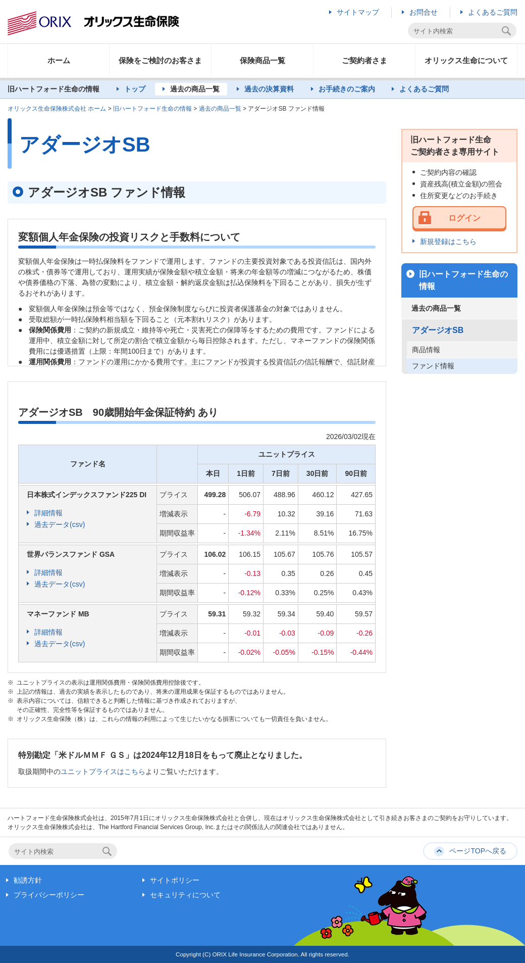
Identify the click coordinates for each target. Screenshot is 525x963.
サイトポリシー (174, 880)
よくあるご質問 (492, 12)
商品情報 (426, 350)
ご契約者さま (364, 60)
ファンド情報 (433, 366)
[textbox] (456, 31)
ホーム (58, 60)
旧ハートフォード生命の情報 (152, 108)
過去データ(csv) (59, 524)
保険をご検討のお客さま (160, 60)
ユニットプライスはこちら (103, 771)
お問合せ (423, 12)
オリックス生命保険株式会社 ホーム (57, 108)
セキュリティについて (185, 895)
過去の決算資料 (269, 89)
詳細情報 (48, 513)
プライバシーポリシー (49, 895)
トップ (134, 89)
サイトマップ (358, 12)
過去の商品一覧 (195, 89)
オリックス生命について (466, 60)
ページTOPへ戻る (477, 851)
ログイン (464, 218)
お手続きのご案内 (347, 89)
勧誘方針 (28, 880)
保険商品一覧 (262, 60)
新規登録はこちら (448, 241)
